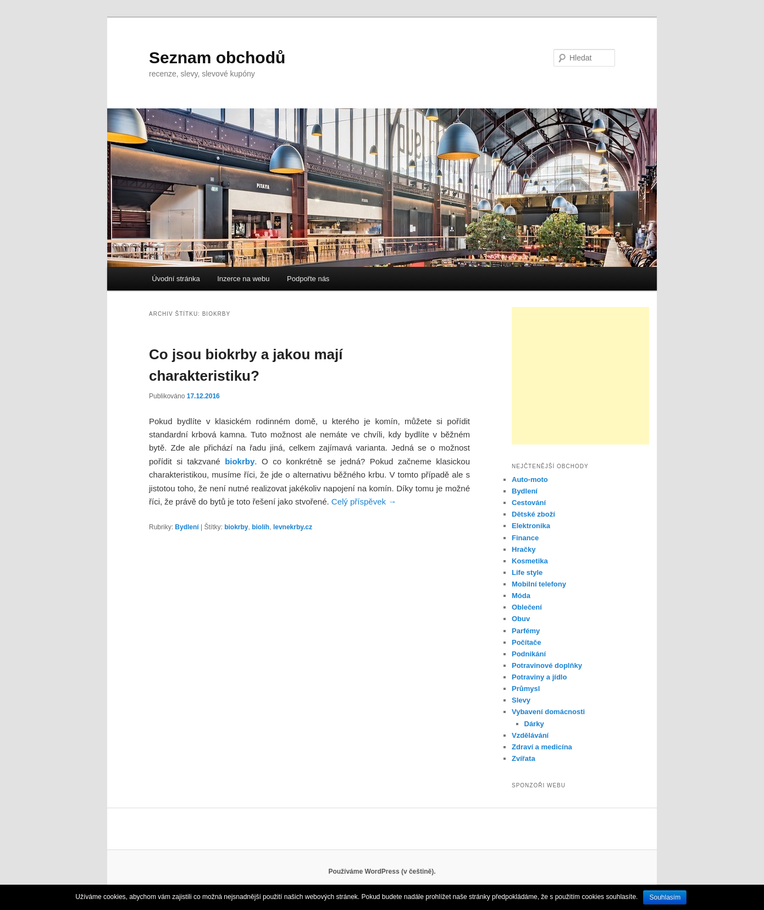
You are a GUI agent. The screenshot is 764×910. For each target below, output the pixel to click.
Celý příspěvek (363, 501)
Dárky (534, 724)
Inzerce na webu (243, 279)
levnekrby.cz (292, 527)
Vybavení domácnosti (548, 712)
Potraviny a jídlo (539, 677)
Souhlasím (664, 897)
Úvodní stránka (176, 279)
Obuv (521, 619)
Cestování (529, 502)
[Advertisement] (580, 376)
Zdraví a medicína (542, 747)
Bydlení (186, 527)
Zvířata (523, 758)
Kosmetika (530, 561)
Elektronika (531, 526)
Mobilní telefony (539, 584)
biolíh (260, 527)
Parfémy (526, 631)
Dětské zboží (533, 514)
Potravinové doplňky (547, 665)
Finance (525, 538)
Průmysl (526, 688)
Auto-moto (530, 479)
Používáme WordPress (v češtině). (381, 871)
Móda (521, 595)
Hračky (523, 549)
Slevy (521, 700)
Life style (527, 572)
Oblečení (527, 607)
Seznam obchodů (217, 57)
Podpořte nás (308, 279)
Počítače (526, 642)
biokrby (239, 461)
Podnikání (529, 654)
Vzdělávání (530, 735)
